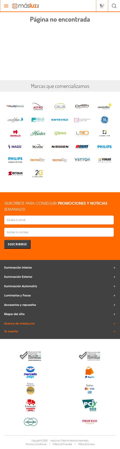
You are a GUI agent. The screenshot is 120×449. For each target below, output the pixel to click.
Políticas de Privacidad (62, 444)
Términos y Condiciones (36, 444)
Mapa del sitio (14, 314)
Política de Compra (86, 444)
